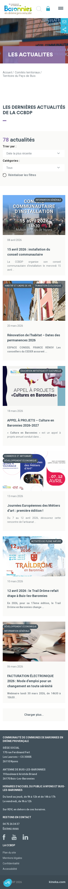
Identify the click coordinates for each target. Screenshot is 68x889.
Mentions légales (12, 858)
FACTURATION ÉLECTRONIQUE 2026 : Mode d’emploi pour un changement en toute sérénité (30, 681)
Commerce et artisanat (17, 456)
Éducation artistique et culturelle (40, 371)
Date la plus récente (19, 153)
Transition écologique (48, 285)
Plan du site (9, 852)
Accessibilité (10, 868)
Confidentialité (11, 863)
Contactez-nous (64, 21)
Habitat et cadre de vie (18, 285)
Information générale (48, 200)
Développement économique (20, 460)
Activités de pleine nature (46, 541)
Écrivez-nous (11, 828)
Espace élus (48, 8)
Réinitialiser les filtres (22, 175)
